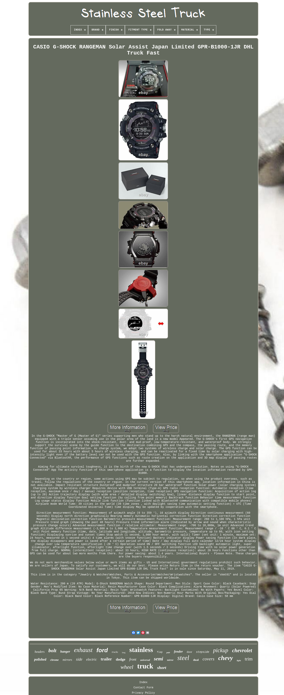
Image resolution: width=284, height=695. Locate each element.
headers (40, 651)
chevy (225, 657)
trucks (115, 651)
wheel (127, 667)
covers (208, 659)
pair (168, 652)
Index (143, 682)
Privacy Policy (143, 692)
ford (102, 650)
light (239, 660)
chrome (54, 659)
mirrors (67, 659)
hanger (65, 651)
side (79, 659)
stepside (202, 652)
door (189, 651)
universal (145, 659)
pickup (220, 650)
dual (196, 659)
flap (160, 652)
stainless (141, 649)
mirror (170, 660)
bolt (52, 650)
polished (40, 659)
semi (158, 658)
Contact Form (143, 687)
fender (178, 651)
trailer (106, 659)
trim (249, 658)
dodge (120, 659)
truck (145, 666)
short (161, 667)
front (132, 659)
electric (91, 659)
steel (183, 657)
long (123, 652)
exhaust (83, 650)
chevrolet (242, 650)
